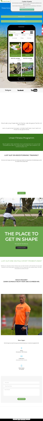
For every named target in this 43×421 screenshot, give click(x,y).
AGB (19, 419)
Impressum (28, 419)
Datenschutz (23, 419)
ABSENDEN (21, 399)
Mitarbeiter (15, 419)
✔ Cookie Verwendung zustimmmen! (27, 9)
